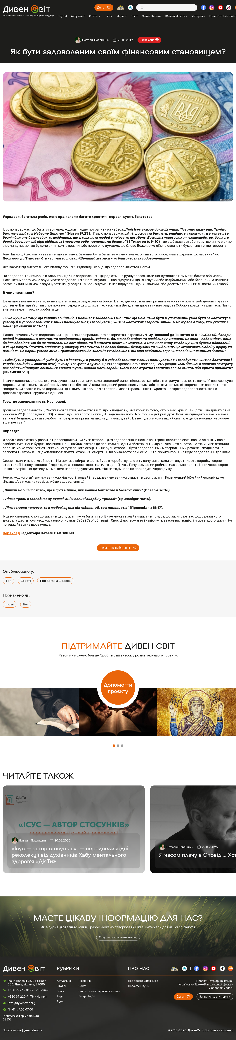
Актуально (78, 16)
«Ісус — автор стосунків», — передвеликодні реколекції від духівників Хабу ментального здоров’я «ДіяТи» (70, 854)
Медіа (122, 16)
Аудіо (60, 996)
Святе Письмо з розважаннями (99, 991)
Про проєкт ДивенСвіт (143, 980)
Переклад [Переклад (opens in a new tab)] (11, 533)
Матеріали (198, 16)
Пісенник (85, 980)
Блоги (108, 16)
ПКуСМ (62, 16)
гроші (10, 604)
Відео (60, 1001)
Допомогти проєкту (118, 687)
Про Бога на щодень (55, 581)
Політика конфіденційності (22, 1030)
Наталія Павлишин (95, 40)
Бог (25, 604)
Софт (134, 16)
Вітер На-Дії (87, 996)
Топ (8, 581)
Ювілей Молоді (176, 16)
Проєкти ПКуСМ (139, 986)
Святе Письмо (151, 16)
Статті (94, 16)
